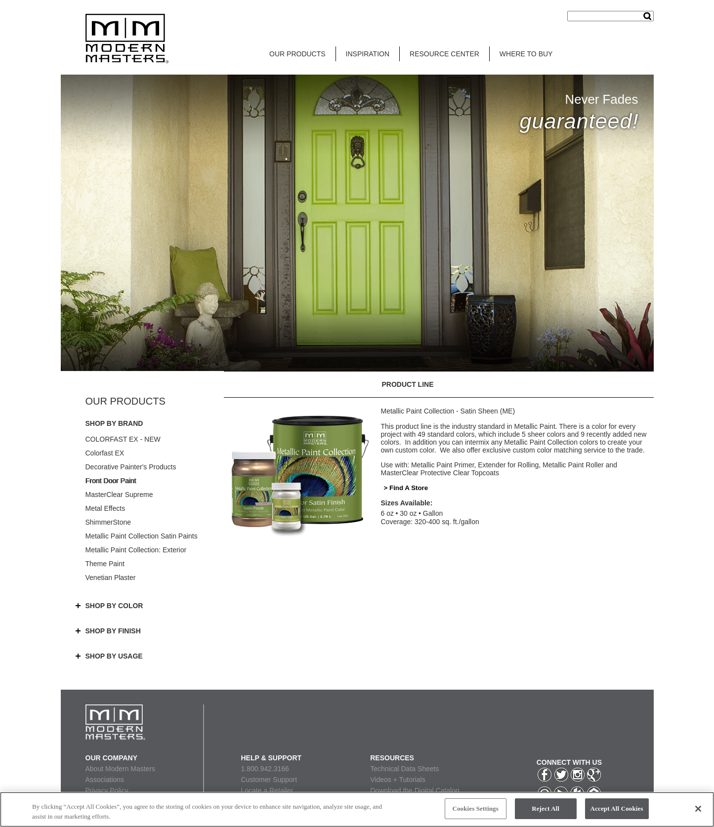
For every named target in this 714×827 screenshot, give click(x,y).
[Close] (698, 809)
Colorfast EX (105, 453)
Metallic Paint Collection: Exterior (136, 550)
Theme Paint (105, 564)
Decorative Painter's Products (130, 467)
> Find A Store (406, 488)
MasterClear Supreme (119, 494)
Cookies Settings (475, 808)
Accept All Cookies (616, 808)
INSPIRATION (367, 54)
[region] (357, 809)
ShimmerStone (108, 522)
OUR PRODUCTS (297, 54)
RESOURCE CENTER (444, 54)
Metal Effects (105, 508)
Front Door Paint (110, 481)
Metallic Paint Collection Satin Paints (141, 536)
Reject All (545, 808)
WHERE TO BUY (526, 54)
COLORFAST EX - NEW (123, 439)
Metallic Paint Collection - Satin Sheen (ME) (448, 411)
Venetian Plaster (110, 577)
